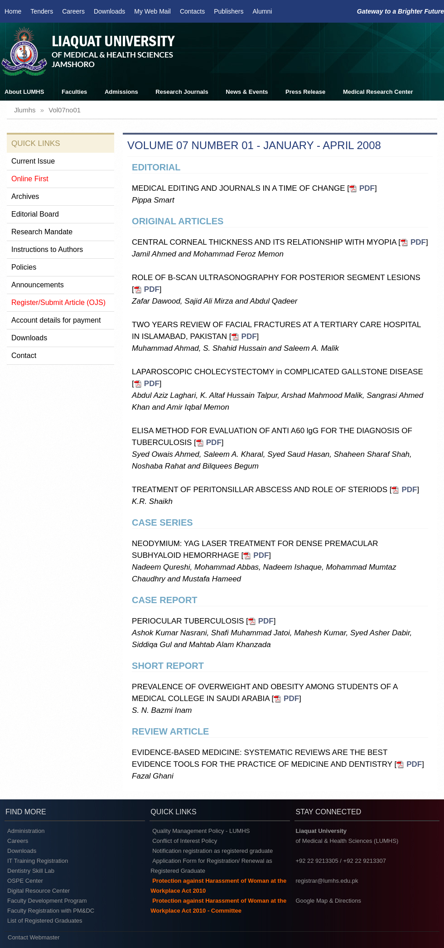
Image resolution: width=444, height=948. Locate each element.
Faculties (74, 91)
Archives (25, 196)
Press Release (305, 91)
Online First (29, 179)
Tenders (41, 11)
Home (13, 11)
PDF (367, 188)
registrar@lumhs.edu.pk (326, 880)
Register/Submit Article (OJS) (58, 302)
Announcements (37, 285)
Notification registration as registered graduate (212, 850)
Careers (73, 11)
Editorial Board (35, 214)
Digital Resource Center (38, 890)
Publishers (228, 11)
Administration (25, 830)
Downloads (109, 11)
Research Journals (181, 91)
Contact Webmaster (34, 937)
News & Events (247, 91)
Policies (23, 267)
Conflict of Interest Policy (184, 840)
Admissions (121, 91)
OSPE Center (25, 880)
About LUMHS (24, 91)
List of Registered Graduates (44, 920)
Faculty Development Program (47, 900)
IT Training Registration (37, 860)
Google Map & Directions (328, 900)
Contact (23, 355)
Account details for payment (56, 320)
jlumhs (25, 110)
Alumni (262, 11)
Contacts (192, 11)
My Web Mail (152, 11)
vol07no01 (64, 110)
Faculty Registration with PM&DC (50, 910)
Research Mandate (41, 232)
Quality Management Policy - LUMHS (201, 830)
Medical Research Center (378, 91)
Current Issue (33, 161)
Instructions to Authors (47, 249)
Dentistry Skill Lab (30, 870)
